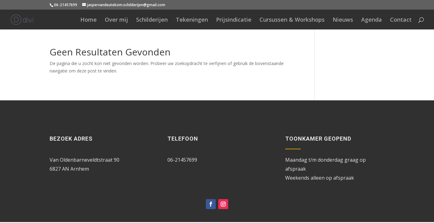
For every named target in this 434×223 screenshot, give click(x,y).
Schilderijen (152, 20)
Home (88, 20)
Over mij (116, 20)
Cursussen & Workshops (292, 20)
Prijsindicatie (233, 20)
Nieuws (343, 20)
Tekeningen (192, 20)
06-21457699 (65, 4)
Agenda (371, 20)
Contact (401, 20)
